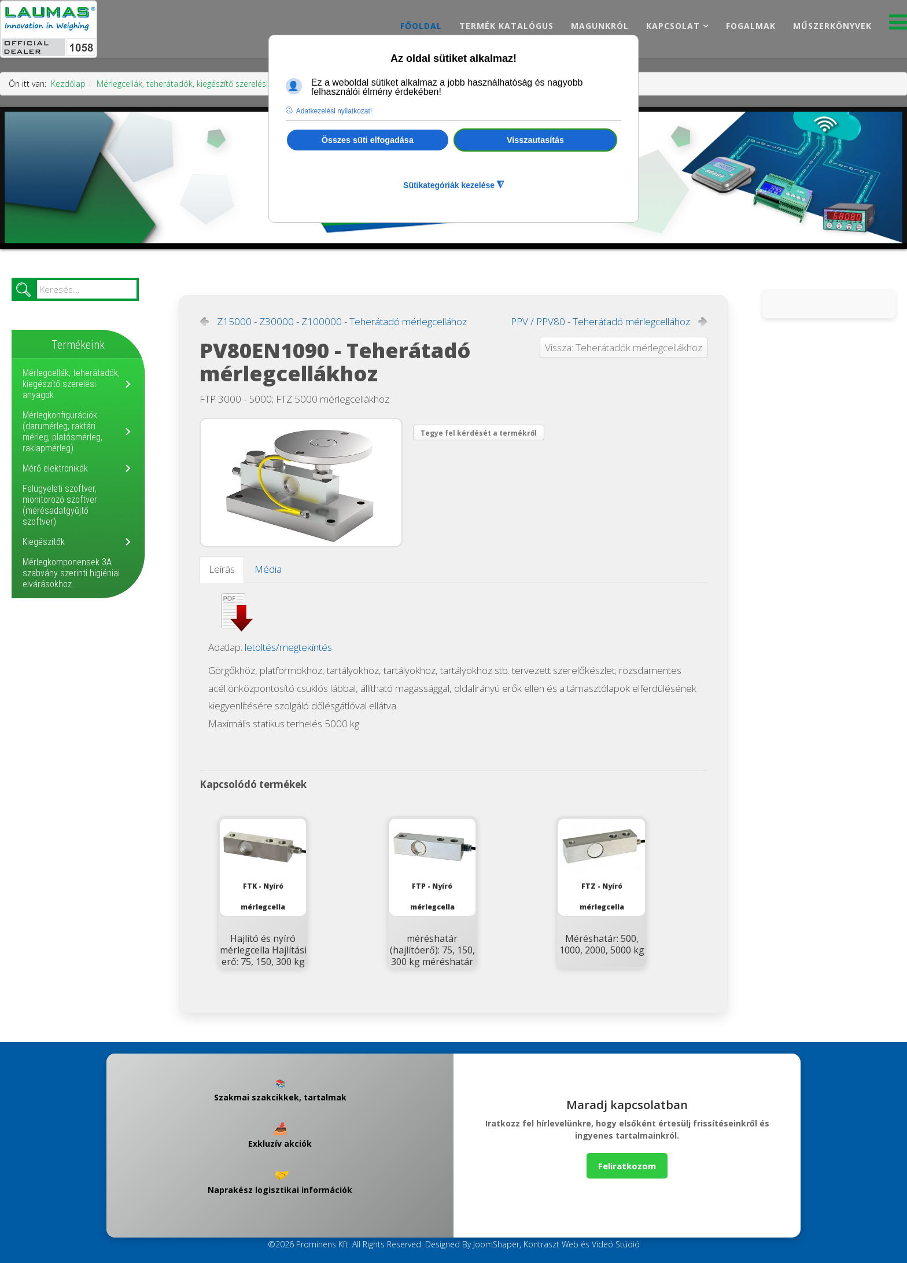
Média (268, 569)
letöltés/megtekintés (288, 647)
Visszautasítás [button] (535, 140)
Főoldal (421, 25)
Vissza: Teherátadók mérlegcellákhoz (623, 347)
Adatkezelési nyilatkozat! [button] (334, 111)
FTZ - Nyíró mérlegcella (601, 865)
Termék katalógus (506, 25)
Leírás (222, 569)
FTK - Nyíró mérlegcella (263, 865)
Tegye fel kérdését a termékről (479, 433)
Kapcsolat (673, 25)
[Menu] (898, 25)
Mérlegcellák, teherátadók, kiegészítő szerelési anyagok (199, 83)
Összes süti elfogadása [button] (368, 140)
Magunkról (600, 25)
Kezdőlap (68, 83)
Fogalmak (751, 25)
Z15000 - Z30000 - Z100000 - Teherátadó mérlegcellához (342, 321)
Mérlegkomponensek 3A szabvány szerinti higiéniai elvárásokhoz (71, 573)
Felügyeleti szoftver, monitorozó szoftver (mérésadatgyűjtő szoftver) (60, 505)
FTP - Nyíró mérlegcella (432, 865)
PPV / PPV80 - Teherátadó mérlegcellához (600, 321)
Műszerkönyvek (832, 25)
